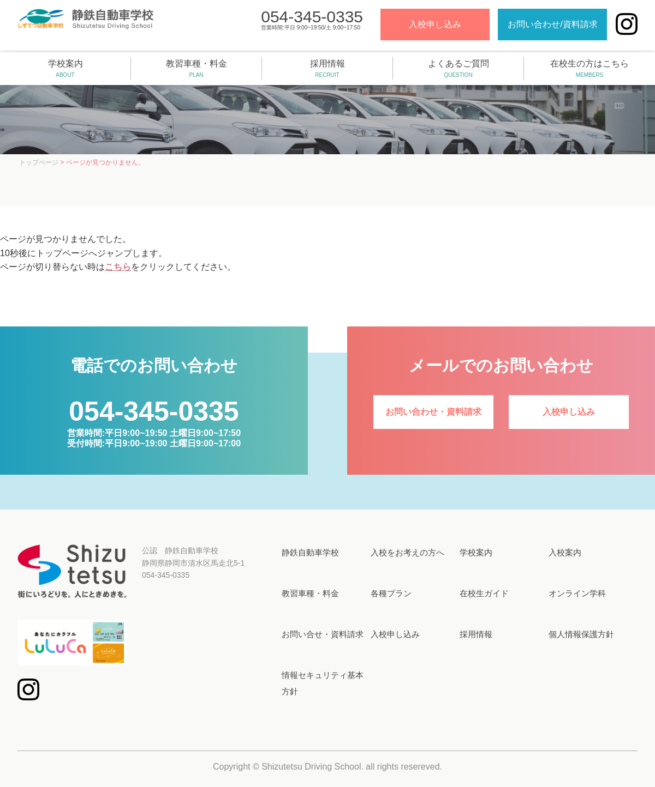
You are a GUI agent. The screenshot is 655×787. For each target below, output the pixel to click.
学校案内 (65, 69)
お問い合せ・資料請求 (323, 634)
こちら (118, 266)
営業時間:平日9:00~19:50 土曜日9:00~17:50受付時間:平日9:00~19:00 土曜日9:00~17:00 (154, 430)
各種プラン (391, 593)
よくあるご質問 (458, 69)
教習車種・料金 (196, 69)
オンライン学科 (577, 593)
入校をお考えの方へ (407, 552)
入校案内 (565, 552)
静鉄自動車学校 (310, 552)
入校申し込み (430, 26)
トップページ (38, 162)
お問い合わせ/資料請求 (548, 26)
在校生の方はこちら (589, 69)
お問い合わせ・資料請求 (433, 411)
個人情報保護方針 (581, 634)
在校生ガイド (484, 593)
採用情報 (327, 69)
